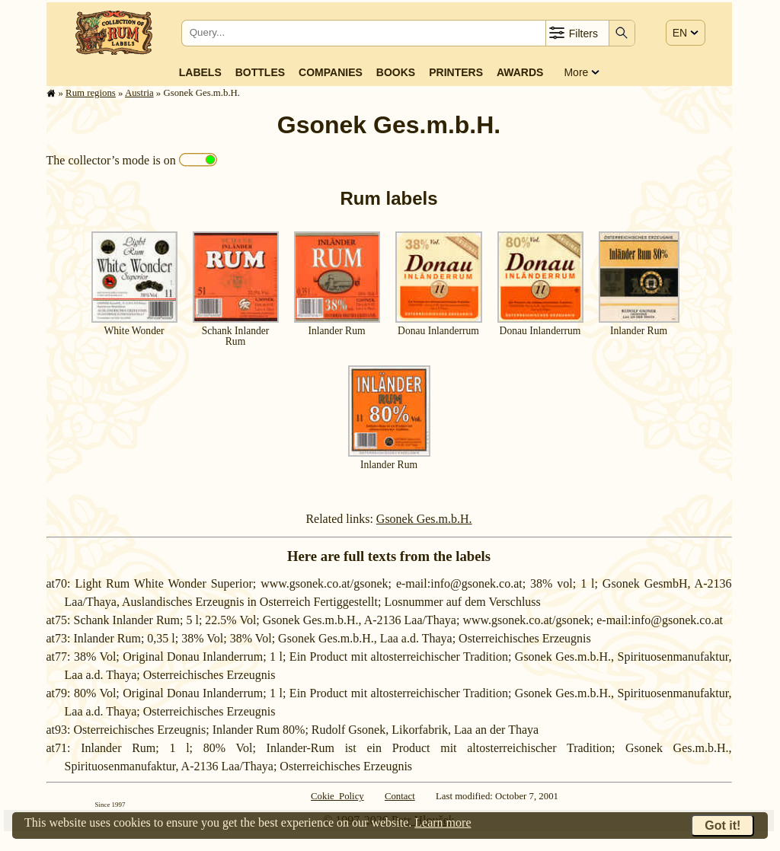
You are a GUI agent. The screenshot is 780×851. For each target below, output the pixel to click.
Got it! (722, 825)
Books (395, 72)
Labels (200, 72)
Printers (456, 72)
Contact (400, 796)
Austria (139, 93)
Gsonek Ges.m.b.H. (424, 518)
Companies (331, 72)
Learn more (442, 822)
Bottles (260, 72)
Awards (520, 72)
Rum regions (91, 93)
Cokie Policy (337, 796)
